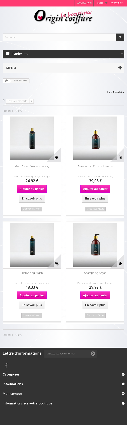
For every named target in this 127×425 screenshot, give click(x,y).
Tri (4, 101)
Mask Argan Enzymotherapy (32, 166)
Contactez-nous (84, 3)
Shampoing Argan (32, 272)
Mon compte (117, 3)
